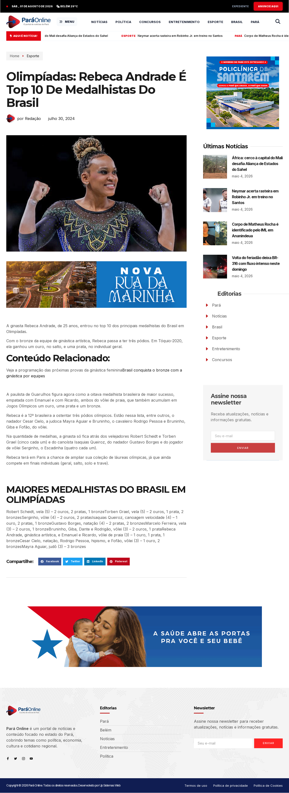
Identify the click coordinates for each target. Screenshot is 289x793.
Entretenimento (184, 22)
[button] (49, 561)
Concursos (150, 22)
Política (123, 22)
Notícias (99, 22)
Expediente (240, 6)
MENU (67, 22)
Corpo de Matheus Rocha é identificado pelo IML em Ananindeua (255, 230)
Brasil (237, 22)
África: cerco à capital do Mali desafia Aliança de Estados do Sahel (66, 36)
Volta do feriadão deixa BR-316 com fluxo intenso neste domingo (256, 263)
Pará (255, 22)
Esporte (215, 22)
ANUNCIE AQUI (268, 6)
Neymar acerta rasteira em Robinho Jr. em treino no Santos (183, 36)
